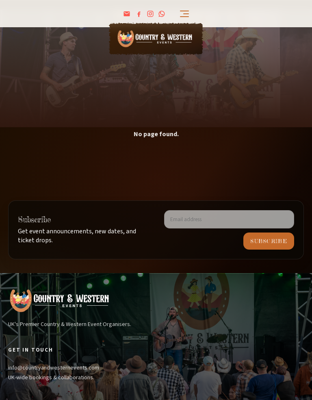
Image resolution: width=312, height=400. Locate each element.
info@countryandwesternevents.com (53, 368)
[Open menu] (179, 13)
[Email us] (126, 13)
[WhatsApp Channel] (161, 13)
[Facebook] (139, 13)
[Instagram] (150, 13)
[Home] (156, 39)
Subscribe (268, 241)
